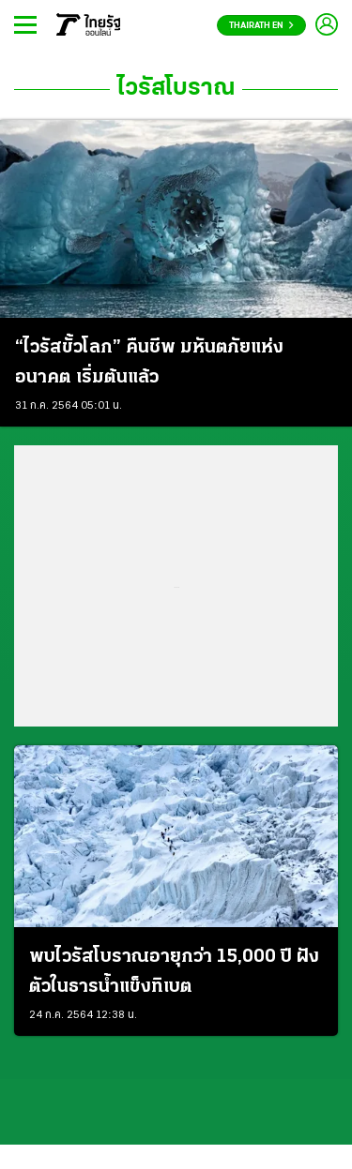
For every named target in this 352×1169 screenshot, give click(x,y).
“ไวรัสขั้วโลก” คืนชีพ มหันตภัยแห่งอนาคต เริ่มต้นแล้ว (149, 362)
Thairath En (261, 26)
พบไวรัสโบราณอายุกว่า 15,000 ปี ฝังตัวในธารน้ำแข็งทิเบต (174, 972)
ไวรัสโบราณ (176, 89)
